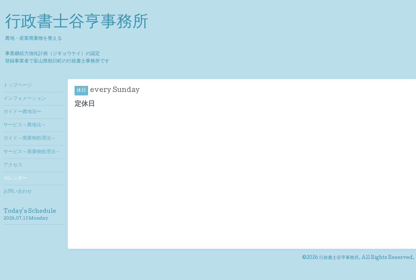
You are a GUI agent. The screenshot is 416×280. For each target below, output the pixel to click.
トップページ (17, 85)
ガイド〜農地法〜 (22, 112)
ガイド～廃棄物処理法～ (29, 138)
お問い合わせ (17, 191)
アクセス (12, 165)
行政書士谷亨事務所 (76, 23)
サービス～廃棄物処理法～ (31, 152)
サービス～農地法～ (24, 125)
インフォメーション (24, 98)
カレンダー (15, 178)
